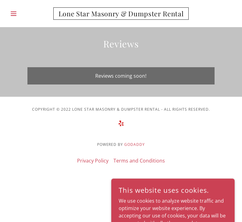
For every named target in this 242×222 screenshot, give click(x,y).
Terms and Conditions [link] (139, 160)
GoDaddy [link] (134, 144)
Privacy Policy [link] (93, 160)
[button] (24, 13)
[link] (121, 14)
